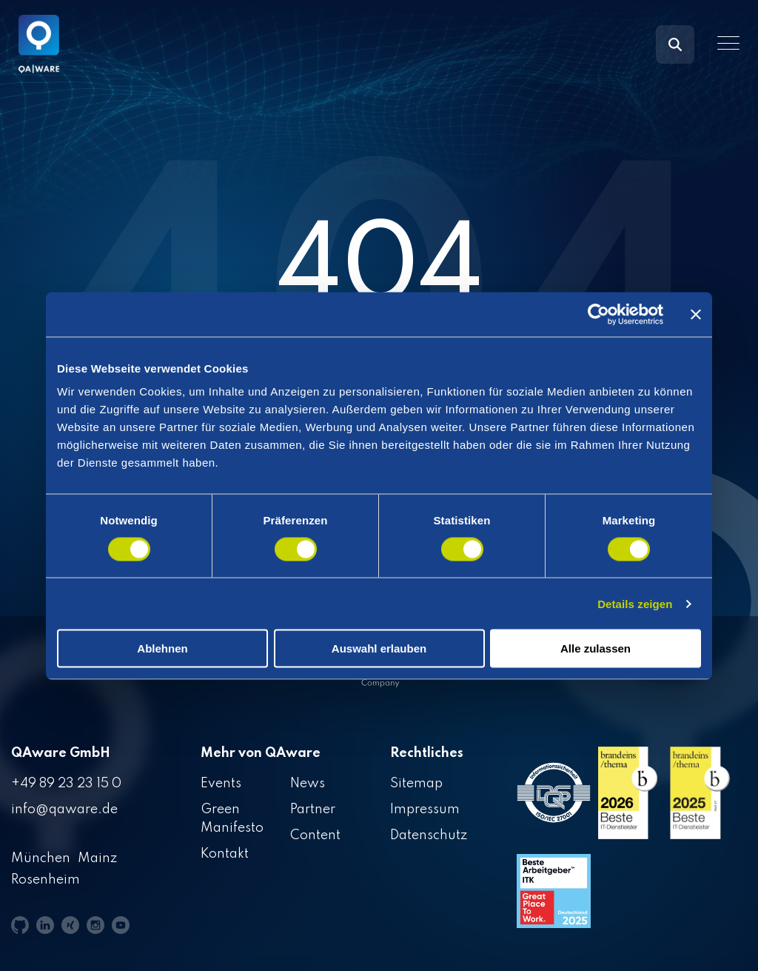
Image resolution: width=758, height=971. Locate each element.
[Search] (675, 44)
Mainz (97, 858)
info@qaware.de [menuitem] (64, 809)
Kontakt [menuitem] (225, 854)
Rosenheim (45, 880)
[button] (728, 43)
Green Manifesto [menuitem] (232, 819)
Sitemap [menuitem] (416, 783)
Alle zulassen (595, 648)
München (40, 858)
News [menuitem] (307, 783)
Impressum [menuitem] (425, 809)
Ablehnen (162, 648)
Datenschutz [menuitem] (428, 835)
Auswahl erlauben (379, 648)
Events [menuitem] (221, 783)
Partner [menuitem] (312, 809)
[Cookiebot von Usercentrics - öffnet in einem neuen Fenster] (598, 314)
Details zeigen (634, 603)
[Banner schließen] (696, 314)
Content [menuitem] (315, 835)
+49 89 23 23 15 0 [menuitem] (66, 783)
